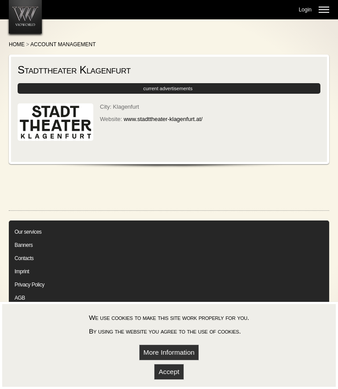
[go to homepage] (25, 16)
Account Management (63, 44)
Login (305, 10)
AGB (20, 298)
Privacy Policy (29, 285)
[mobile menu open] (324, 9)
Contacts (24, 258)
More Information (169, 352)
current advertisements (168, 88)
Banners (24, 245)
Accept (168, 371)
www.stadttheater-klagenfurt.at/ (163, 119)
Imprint (22, 271)
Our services (28, 232)
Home (17, 44)
